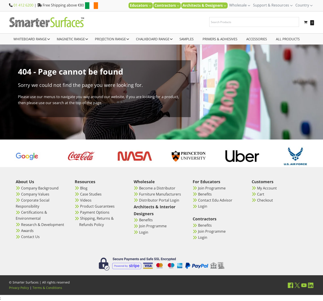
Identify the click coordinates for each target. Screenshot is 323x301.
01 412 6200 (23, 5)
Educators (140, 5)
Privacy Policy (19, 288)
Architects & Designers (204, 5)
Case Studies (91, 194)
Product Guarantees (97, 206)
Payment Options (94, 212)
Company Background (40, 188)
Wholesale (239, 5)
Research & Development (42, 224)
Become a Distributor (157, 188)
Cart (260, 194)
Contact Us (30, 236)
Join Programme (153, 226)
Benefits (146, 219)
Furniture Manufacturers (160, 194)
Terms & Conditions (47, 288)
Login (143, 232)
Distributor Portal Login (159, 200)
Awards (27, 230)
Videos (86, 200)
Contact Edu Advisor (215, 200)
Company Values (35, 194)
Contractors (167, 5)
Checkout (265, 200)
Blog (83, 188)
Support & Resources (273, 5)
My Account (267, 188)
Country (304, 5)
